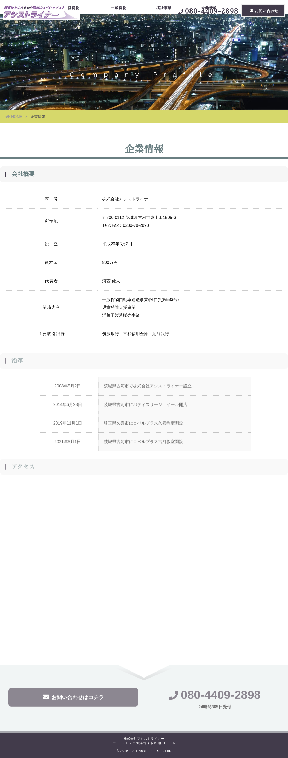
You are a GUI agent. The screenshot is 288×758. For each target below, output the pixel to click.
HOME (28, 30)
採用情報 (254, 30)
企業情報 (209, 30)
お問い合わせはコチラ (73, 698)
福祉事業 (164, 30)
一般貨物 (118, 30)
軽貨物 (73, 30)
